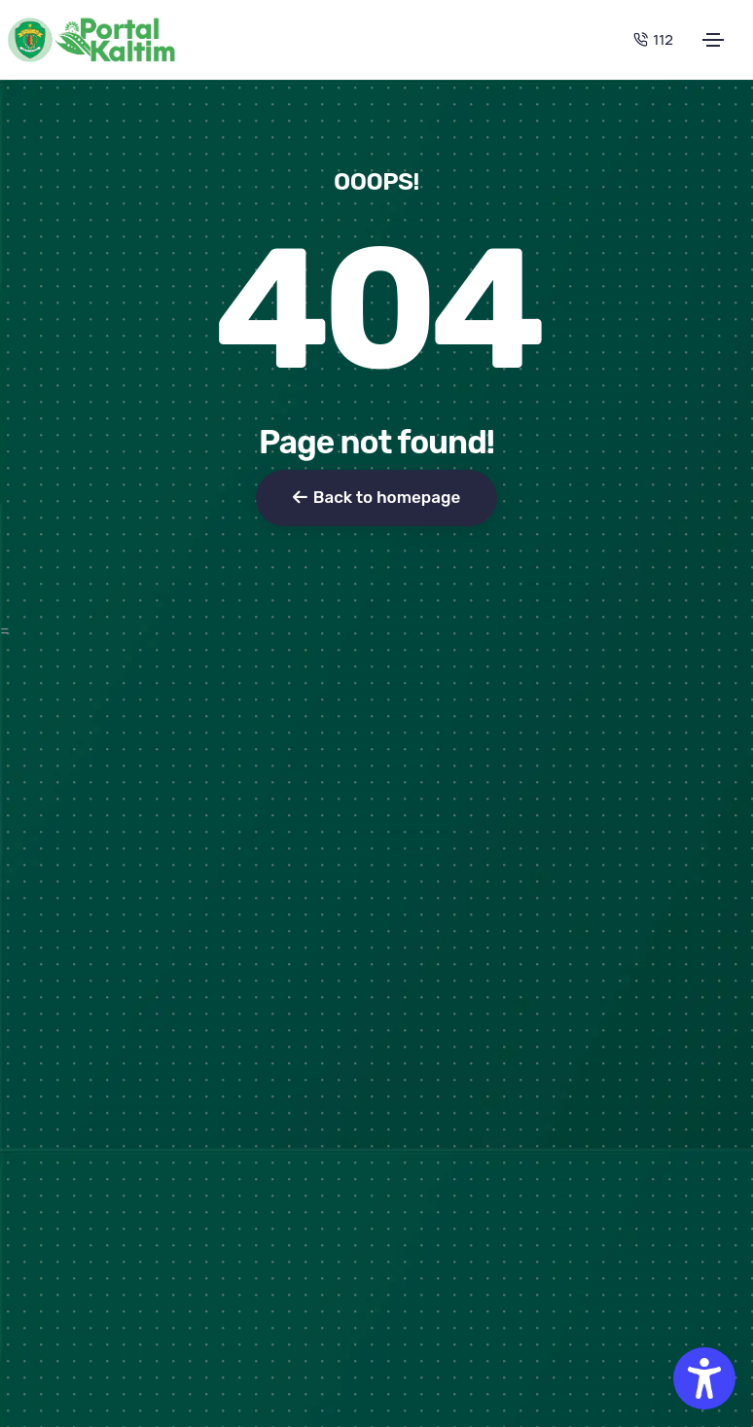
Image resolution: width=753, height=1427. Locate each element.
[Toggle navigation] (713, 40)
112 (653, 39)
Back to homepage (376, 497)
